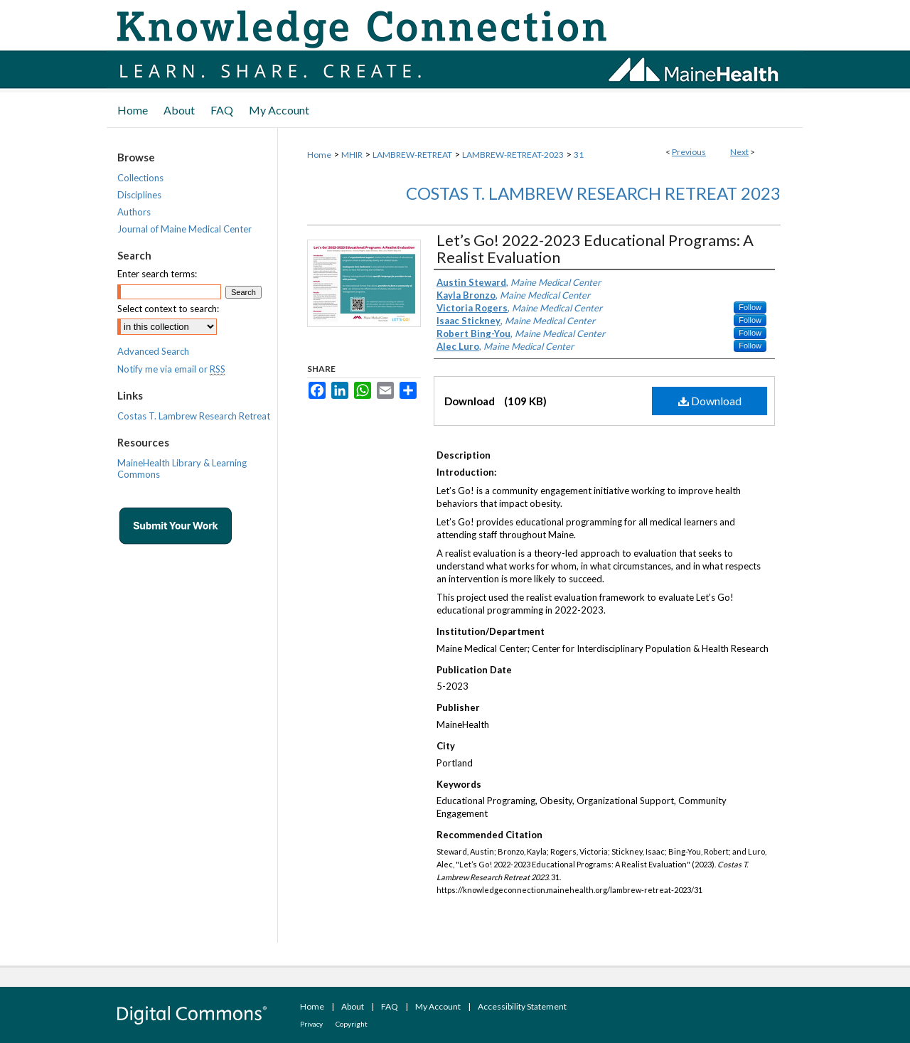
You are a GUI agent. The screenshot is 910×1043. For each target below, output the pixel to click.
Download (710, 400)
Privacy (311, 1024)
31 (579, 154)
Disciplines (139, 194)
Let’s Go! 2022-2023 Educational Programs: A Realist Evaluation (595, 248)
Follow (750, 307)
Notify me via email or (171, 369)
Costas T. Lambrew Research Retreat (193, 416)
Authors (134, 212)
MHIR (352, 154)
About (352, 1006)
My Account (438, 1006)
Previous (689, 151)
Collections (140, 177)
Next (739, 151)
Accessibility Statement (522, 1006)
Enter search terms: (157, 273)
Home (319, 154)
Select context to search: (168, 308)
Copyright (352, 1024)
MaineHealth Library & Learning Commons (182, 468)
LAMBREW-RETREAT (412, 154)
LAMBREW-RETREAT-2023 (513, 154)
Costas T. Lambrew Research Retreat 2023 (593, 193)
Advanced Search (153, 351)
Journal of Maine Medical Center (184, 229)
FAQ (389, 1006)
